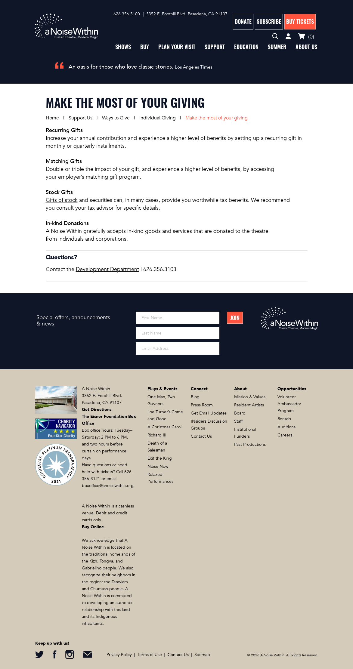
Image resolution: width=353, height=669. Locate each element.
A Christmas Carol (164, 427)
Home (52, 118)
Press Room (202, 405)
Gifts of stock (62, 200)
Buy (144, 47)
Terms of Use (150, 655)
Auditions (286, 427)
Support (215, 47)
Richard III (156, 435)
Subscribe (269, 21)
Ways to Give (116, 118)
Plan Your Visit (176, 47)
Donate (243, 21)
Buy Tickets (300, 21)
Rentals (284, 419)
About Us (306, 47)
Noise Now (157, 466)
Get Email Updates (209, 413)
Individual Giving (157, 118)
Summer (277, 47)
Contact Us (201, 436)
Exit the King (159, 458)
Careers (284, 435)
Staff (238, 421)
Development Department (107, 269)
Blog (195, 397)
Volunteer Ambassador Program (289, 404)
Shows (123, 47)
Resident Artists (249, 405)
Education (246, 47)
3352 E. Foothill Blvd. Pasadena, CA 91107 (187, 14)
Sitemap (202, 655)
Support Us (80, 118)
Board (240, 413)
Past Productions (250, 444)
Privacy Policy (119, 655)
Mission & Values (249, 397)
